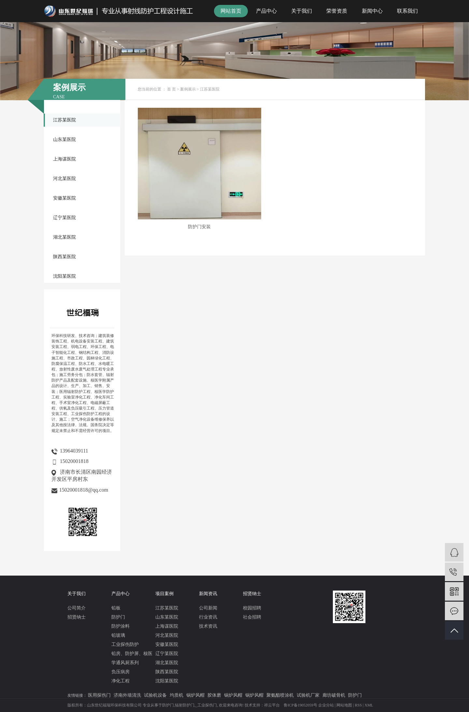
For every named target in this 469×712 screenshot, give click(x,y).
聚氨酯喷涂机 (280, 695)
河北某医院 (64, 178)
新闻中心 (372, 11)
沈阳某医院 (64, 276)
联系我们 (407, 11)
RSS (358, 705)
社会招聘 (252, 617)
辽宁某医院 (64, 217)
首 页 (171, 89)
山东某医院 (64, 139)
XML (368, 705)
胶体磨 (214, 695)
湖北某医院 (64, 237)
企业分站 (326, 705)
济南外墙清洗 (127, 695)
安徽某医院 (64, 198)
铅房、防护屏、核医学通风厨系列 (131, 658)
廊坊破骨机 (333, 695)
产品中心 (266, 11)
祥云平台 (272, 705)
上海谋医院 (64, 159)
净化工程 (120, 680)
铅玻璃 (118, 635)
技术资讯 (208, 626)
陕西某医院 (64, 256)
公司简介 (76, 608)
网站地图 (344, 705)
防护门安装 (181, 194)
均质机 (176, 695)
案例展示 (188, 89)
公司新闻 (208, 608)
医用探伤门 (99, 695)
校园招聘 (252, 608)
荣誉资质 (336, 11)
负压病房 (120, 671)
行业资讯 (208, 617)
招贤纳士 (76, 617)
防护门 (118, 617)
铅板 (116, 608)
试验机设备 (155, 695)
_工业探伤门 (206, 705)
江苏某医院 (64, 120)
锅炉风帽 (195, 695)
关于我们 (301, 11)
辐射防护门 (184, 705)
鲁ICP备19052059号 (300, 705)
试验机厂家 (308, 695)
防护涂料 (120, 626)
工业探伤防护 (125, 644)
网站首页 (230, 11)
